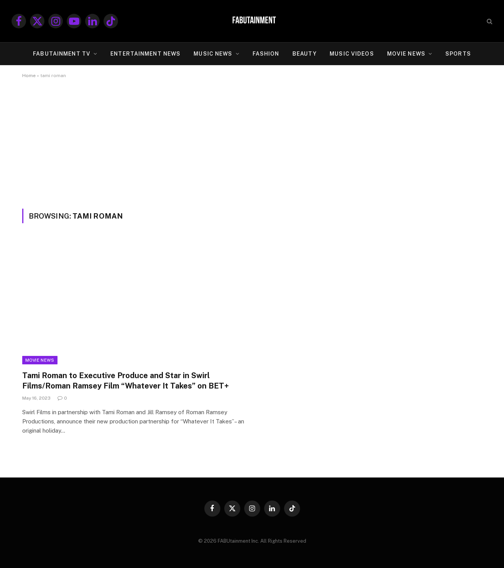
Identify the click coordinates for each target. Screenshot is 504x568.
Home (29, 75)
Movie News (39, 360)
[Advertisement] (252, 151)
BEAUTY (304, 54)
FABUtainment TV (61, 54)
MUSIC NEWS (213, 54)
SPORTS (458, 54)
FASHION (266, 54)
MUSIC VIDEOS (352, 54)
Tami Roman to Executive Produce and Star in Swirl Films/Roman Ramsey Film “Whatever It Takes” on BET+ (125, 380)
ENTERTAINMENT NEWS (145, 54)
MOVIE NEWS (406, 54)
